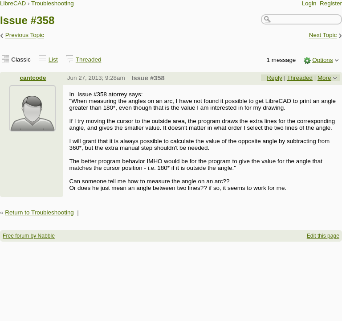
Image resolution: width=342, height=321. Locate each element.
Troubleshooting (52, 3)
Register (331, 3)
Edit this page (323, 236)
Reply (274, 77)
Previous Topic (24, 35)
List (53, 59)
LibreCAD (13, 3)
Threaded (89, 59)
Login (309, 3)
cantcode (33, 77)
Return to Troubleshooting (39, 212)
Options (322, 60)
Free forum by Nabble (29, 236)
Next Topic (323, 35)
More (324, 77)
